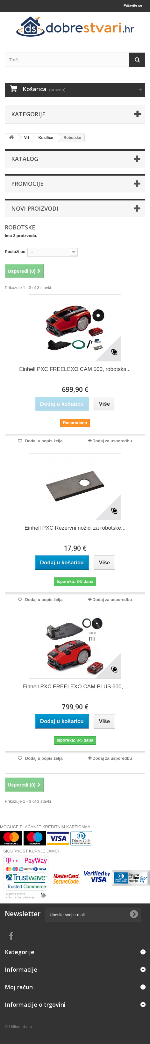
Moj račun (19, 987)
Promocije (27, 183)
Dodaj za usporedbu (112, 441)
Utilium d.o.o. (21, 1026)
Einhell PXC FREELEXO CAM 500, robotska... (75, 369)
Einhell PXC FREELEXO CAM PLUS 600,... (75, 687)
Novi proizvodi (34, 208)
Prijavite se (133, 5)
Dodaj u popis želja (43, 441)
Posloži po (15, 251)
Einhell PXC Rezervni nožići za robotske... (75, 528)
